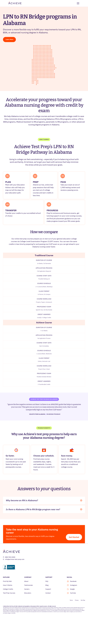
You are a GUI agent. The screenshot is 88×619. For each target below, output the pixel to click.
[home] (15, 3)
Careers (26, 589)
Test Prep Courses (9, 593)
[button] (78, 3)
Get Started (74, 537)
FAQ (46, 581)
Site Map (83, 600)
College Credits (8, 589)
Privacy (77, 600)
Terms (71, 600)
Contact (48, 593)
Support (48, 589)
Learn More (9, 39)
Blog (46, 585)
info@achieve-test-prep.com (14, 559)
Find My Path (7, 581)
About (26, 581)
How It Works (7, 585)
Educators (27, 593)
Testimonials (28, 585)
